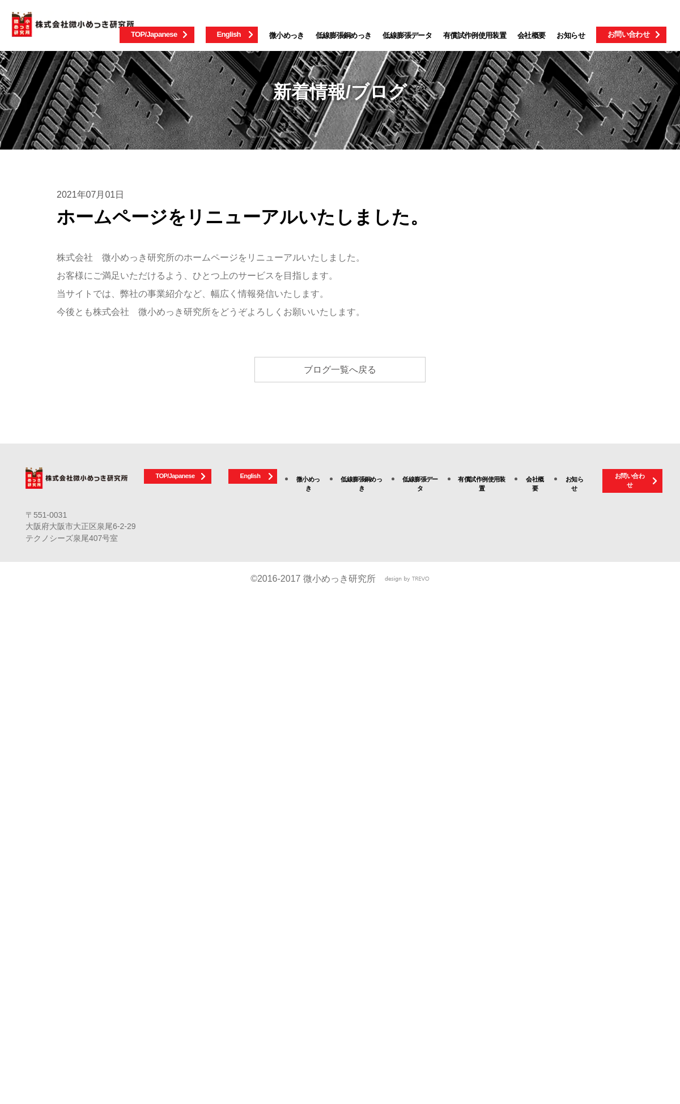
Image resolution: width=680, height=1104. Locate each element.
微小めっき (286, 35)
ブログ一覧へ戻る (340, 369)
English (229, 34)
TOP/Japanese (154, 34)
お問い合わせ (628, 34)
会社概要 (531, 35)
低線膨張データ (406, 35)
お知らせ (570, 35)
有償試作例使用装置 (474, 35)
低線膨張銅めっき (344, 35)
